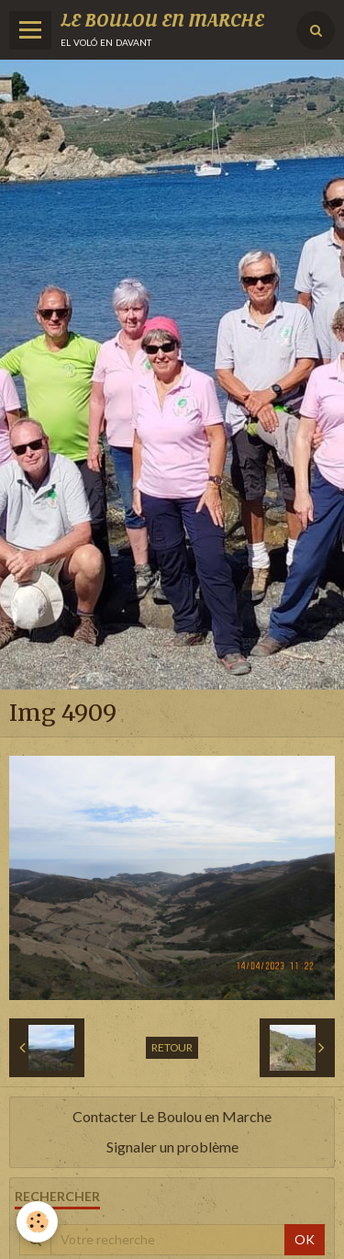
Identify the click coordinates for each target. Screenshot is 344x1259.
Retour (172, 1047)
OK (304, 1239)
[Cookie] (37, 1221)
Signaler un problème (172, 1146)
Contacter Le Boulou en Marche (172, 1116)
